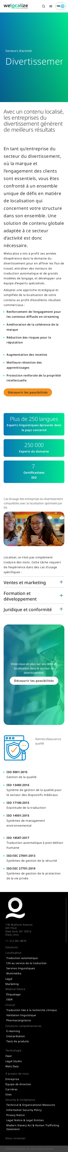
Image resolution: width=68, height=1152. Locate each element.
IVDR (9, 999)
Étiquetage (13, 994)
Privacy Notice (15, 1115)
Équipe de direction (18, 1084)
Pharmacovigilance (18, 1020)
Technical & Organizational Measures (30, 1105)
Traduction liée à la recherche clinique (31, 1010)
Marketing (12, 984)
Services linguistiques (20, 968)
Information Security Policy (24, 1110)
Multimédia (13, 973)
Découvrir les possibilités (28, 392)
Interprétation (15, 1036)
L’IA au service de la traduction (26, 963)
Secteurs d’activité (18, 51)
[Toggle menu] (50, 6)
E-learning (13, 1031)
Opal (8, 1056)
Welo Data (12, 1066)
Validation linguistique (21, 1015)
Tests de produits (17, 1041)
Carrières (11, 1089)
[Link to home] (16, 6)
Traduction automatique (22, 958)
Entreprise (12, 1079)
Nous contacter (15, 1138)
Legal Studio (13, 1061)
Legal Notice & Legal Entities (25, 1120)
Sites (8, 1094)
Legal (9, 979)
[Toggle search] (43, 6)
